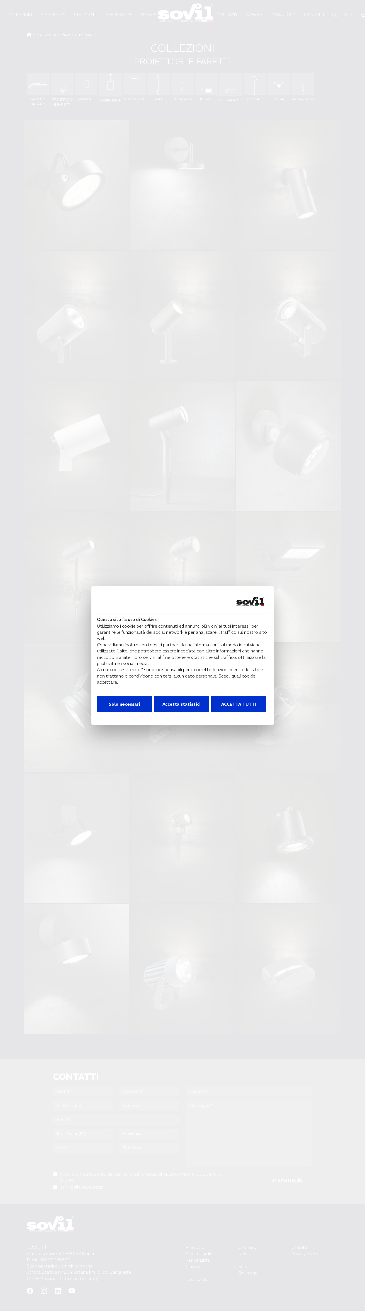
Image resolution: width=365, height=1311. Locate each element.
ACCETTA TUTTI (238, 704)
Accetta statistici (181, 704)
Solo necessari (124, 704)
